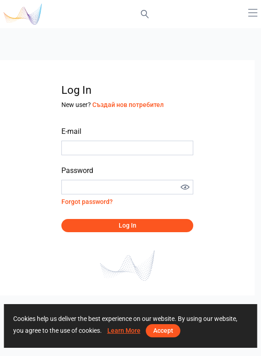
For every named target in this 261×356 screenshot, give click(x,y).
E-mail (71, 131)
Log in (127, 225)
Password (77, 170)
